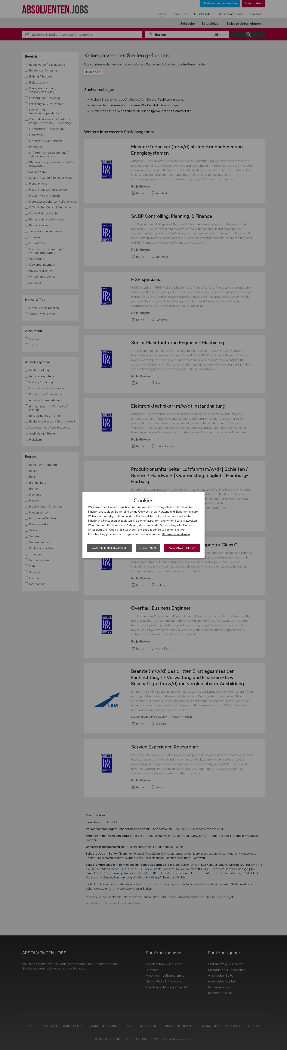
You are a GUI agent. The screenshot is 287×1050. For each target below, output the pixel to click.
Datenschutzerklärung (176, 534)
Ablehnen (148, 547)
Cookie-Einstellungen (109, 547)
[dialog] (143, 525)
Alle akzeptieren (182, 547)
